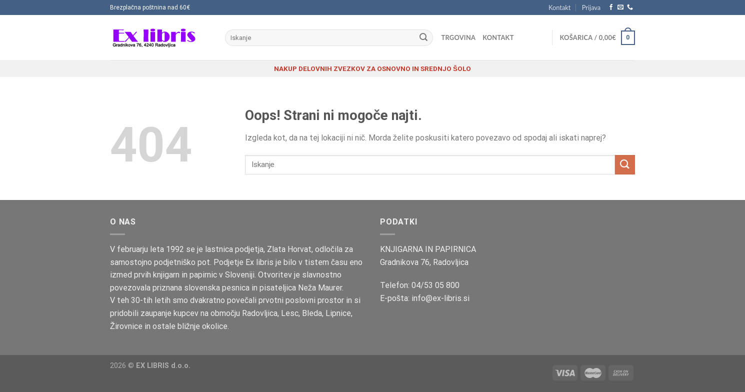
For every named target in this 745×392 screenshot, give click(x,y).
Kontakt (559, 8)
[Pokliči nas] (630, 7)
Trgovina (459, 38)
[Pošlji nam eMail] (621, 7)
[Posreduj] (423, 38)
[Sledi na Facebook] (611, 7)
